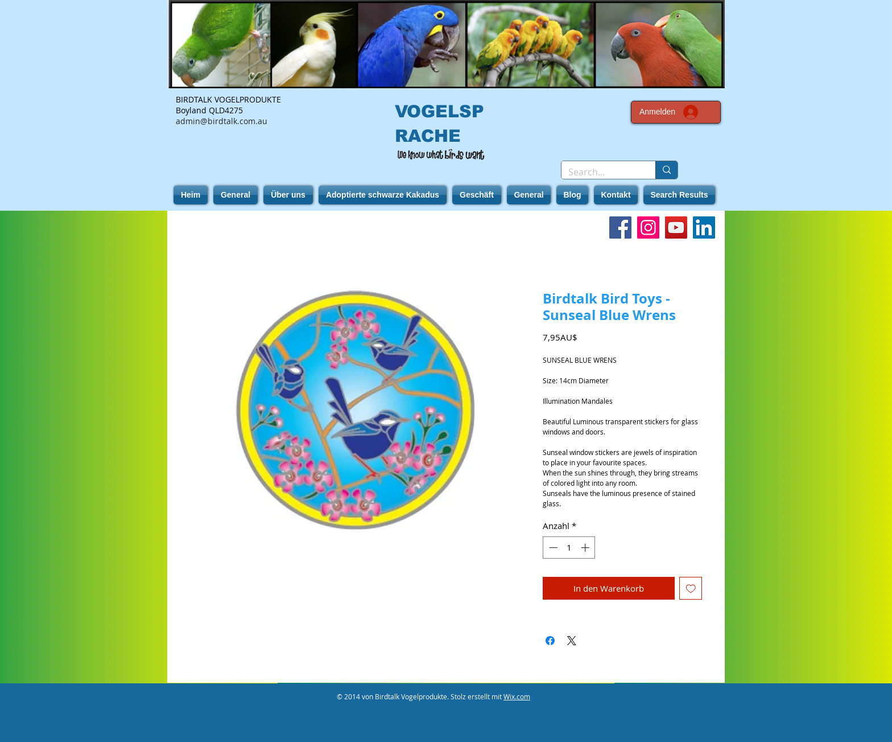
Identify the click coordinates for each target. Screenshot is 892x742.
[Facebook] (620, 227)
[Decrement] (552, 547)
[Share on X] (572, 640)
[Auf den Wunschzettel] (691, 588)
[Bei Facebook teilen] (550, 640)
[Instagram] (648, 227)
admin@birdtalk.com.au (221, 121)
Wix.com (516, 696)
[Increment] (586, 547)
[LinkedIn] (704, 227)
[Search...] (599, 172)
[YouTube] (676, 227)
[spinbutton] (569, 547)
